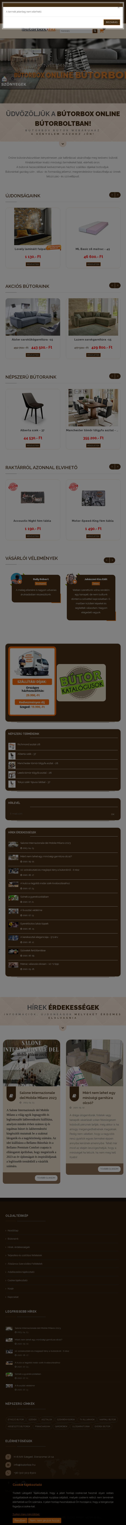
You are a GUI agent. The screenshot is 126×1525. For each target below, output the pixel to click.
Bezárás (112, 22)
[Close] (118, 7)
